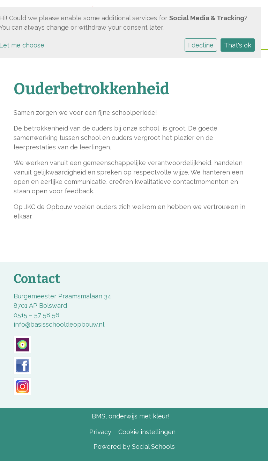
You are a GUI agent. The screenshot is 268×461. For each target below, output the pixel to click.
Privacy (100, 432)
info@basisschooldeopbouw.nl (59, 324)
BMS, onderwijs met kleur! (131, 416)
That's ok (237, 45)
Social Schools (153, 446)
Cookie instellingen (147, 432)
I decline (201, 45)
